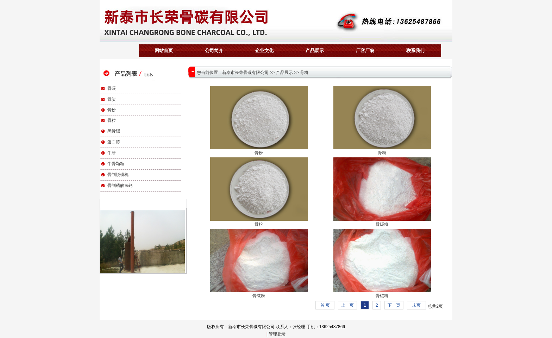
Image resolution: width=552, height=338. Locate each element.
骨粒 (111, 120)
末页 (416, 305)
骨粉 (111, 109)
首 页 (325, 305)
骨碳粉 (382, 224)
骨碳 (111, 88)
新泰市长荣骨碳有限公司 (245, 72)
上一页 (347, 305)
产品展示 (284, 72)
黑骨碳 (113, 131)
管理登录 (277, 334)
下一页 (394, 305)
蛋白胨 (113, 141)
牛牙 (111, 152)
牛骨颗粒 (115, 163)
